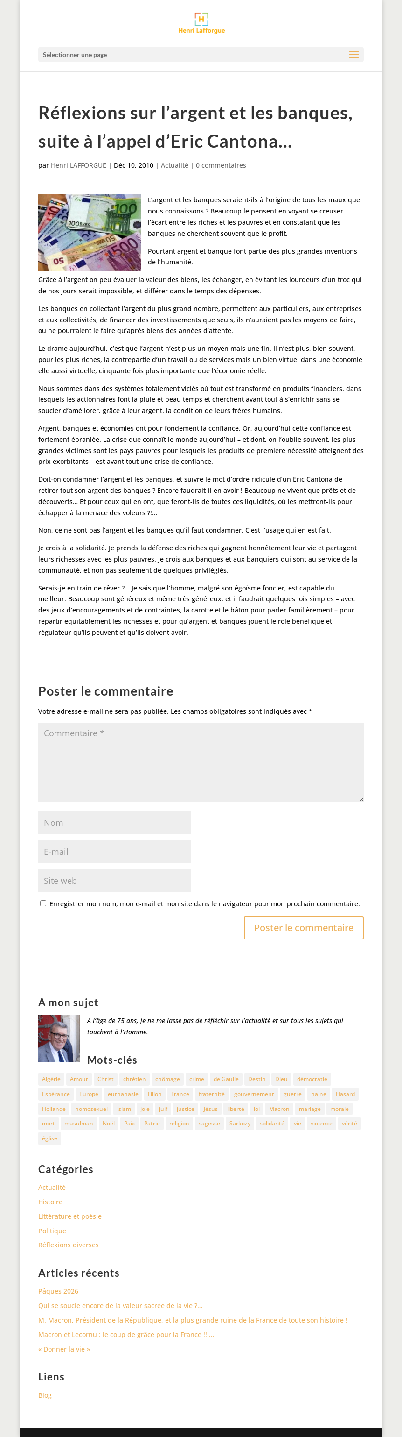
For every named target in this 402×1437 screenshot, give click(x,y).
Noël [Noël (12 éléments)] (109, 1123)
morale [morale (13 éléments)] (339, 1109)
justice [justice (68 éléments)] (185, 1109)
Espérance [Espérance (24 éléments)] (56, 1094)
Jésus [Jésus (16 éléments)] (211, 1109)
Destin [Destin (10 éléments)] (257, 1079)
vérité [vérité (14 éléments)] (349, 1123)
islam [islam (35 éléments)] (124, 1109)
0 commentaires (221, 165)
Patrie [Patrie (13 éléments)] (152, 1123)
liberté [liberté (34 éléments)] (235, 1109)
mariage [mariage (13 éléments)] (310, 1109)
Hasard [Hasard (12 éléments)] (345, 1094)
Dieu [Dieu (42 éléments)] (281, 1079)
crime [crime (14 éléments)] (196, 1079)
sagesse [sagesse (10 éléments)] (209, 1123)
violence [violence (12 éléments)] (322, 1123)
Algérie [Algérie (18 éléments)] (51, 1079)
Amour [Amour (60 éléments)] (79, 1079)
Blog (45, 1395)
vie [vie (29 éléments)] (297, 1123)
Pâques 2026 (58, 1291)
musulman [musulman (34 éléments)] (78, 1123)
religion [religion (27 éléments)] (179, 1123)
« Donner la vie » (64, 1349)
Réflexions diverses (68, 1244)
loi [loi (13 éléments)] (257, 1109)
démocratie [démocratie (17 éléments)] (312, 1079)
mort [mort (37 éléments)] (48, 1123)
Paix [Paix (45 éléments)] (129, 1123)
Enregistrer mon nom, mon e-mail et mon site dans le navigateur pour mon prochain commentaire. (204, 903)
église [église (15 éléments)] (49, 1138)
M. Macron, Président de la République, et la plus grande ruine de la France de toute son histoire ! (192, 1320)
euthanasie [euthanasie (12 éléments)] (123, 1094)
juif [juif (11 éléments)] (163, 1109)
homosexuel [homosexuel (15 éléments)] (91, 1109)
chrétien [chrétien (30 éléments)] (134, 1079)
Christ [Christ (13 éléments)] (105, 1079)
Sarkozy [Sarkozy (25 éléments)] (239, 1123)
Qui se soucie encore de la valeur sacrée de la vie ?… (120, 1305)
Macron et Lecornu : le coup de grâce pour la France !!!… (126, 1334)
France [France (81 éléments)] (180, 1094)
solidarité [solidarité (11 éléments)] (272, 1123)
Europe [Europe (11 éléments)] (88, 1094)
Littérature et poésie (70, 1216)
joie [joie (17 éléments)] (145, 1109)
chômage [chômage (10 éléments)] (167, 1079)
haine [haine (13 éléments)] (318, 1094)
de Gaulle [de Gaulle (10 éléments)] (226, 1079)
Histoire (50, 1201)
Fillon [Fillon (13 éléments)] (155, 1094)
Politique (52, 1230)
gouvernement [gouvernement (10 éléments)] (254, 1094)
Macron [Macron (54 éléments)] (279, 1109)
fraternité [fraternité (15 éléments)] (212, 1094)
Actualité (174, 165)
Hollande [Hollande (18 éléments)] (54, 1109)
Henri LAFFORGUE (78, 165)
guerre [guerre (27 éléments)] (293, 1094)
